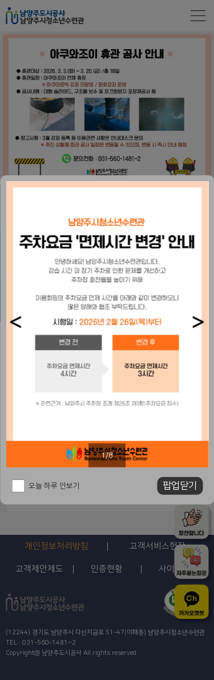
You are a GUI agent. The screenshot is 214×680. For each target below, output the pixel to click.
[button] (15, 322)
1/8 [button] (107, 455)
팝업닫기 (180, 486)
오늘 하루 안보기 (54, 486)
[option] (107, 324)
